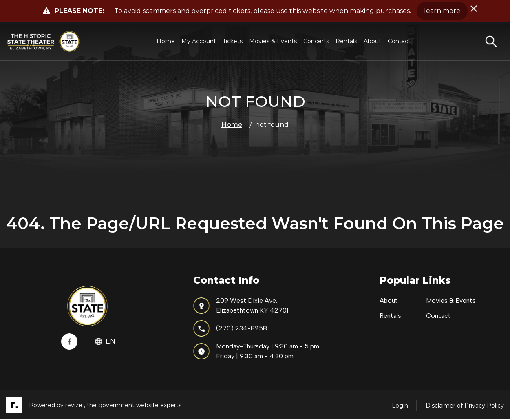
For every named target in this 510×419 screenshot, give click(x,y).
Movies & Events (273, 41)
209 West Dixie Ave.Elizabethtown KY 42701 (240, 305)
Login (400, 405)
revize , (75, 405)
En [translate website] (105, 341)
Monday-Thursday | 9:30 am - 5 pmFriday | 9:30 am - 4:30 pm (256, 351)
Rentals (346, 41)
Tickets (233, 41)
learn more (442, 11)
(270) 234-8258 (230, 328)
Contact (399, 41)
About (372, 41)
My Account (198, 41)
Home (166, 41)
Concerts (316, 41)
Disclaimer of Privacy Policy (465, 405)
